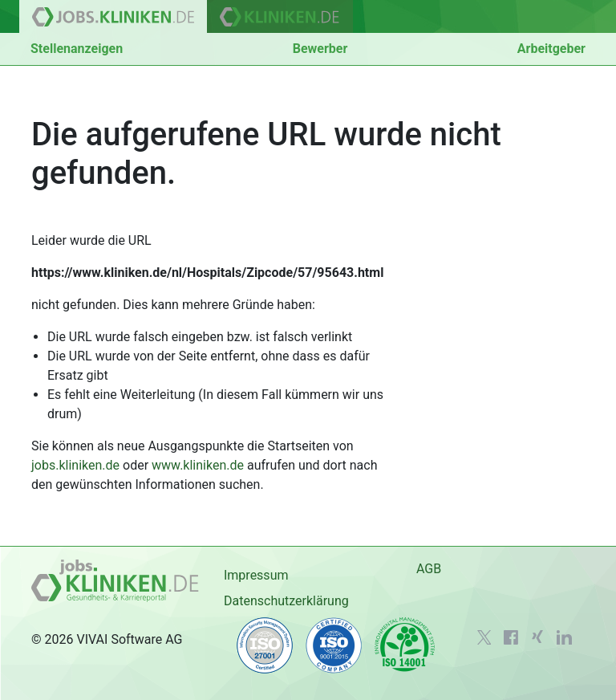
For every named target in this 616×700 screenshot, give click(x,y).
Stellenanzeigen (76, 48)
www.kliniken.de (198, 465)
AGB (428, 568)
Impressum (256, 575)
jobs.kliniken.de (75, 465)
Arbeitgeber (551, 48)
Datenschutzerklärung (286, 600)
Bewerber (320, 48)
